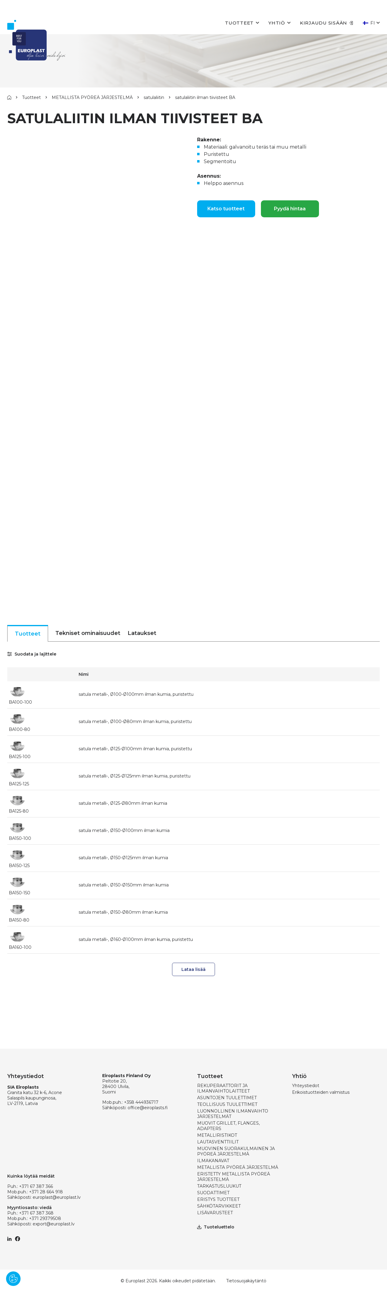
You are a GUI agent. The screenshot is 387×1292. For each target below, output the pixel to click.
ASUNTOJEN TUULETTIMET (227, 1097)
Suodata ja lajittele (31, 654)
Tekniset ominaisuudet (87, 633)
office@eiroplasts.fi (148, 1107)
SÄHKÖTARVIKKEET (219, 1206)
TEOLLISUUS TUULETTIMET (227, 1104)
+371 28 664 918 (46, 1192)
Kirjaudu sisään (326, 23)
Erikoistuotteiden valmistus (321, 1092)
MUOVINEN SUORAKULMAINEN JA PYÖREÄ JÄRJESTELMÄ (236, 1151)
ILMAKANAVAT (213, 1160)
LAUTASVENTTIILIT (218, 1142)
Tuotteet (239, 23)
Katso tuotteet (226, 209)
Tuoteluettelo (215, 1227)
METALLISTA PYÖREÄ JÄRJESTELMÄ (92, 97)
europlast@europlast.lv (57, 1197)
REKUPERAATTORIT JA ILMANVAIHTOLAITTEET (223, 1088)
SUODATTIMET (213, 1192)
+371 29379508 (45, 1218)
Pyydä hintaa (290, 209)
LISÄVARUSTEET (215, 1212)
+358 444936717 (141, 1102)
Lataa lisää (193, 969)
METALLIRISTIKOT (217, 1135)
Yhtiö (276, 23)
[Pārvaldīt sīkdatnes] (13, 1278)
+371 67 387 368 (36, 1213)
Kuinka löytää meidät (31, 1176)
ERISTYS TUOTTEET (218, 1199)
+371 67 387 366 (36, 1186)
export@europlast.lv (54, 1224)
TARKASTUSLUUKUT (219, 1186)
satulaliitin (154, 97)
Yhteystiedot (305, 1085)
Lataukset (142, 633)
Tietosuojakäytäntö (246, 1281)
